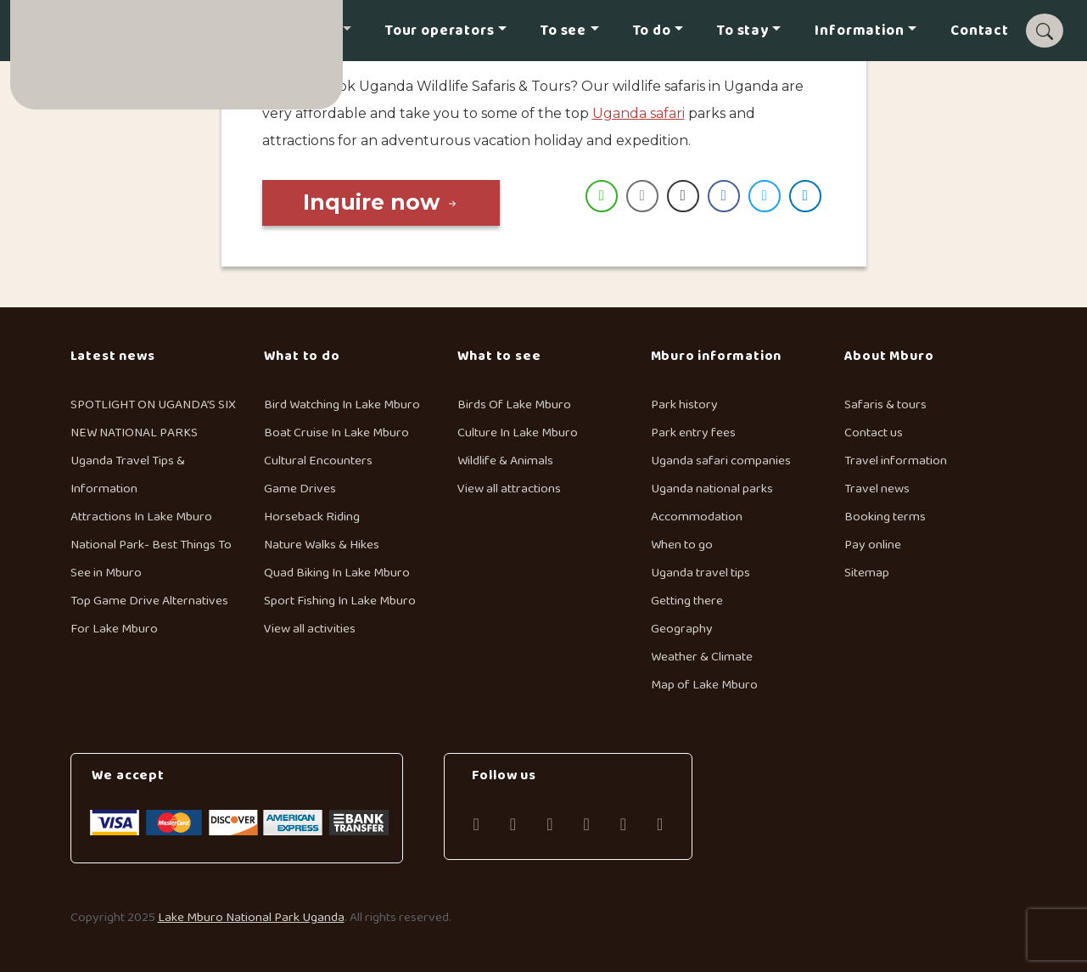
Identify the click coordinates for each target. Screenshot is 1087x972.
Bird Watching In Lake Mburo (342, 404)
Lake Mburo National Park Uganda (251, 917)
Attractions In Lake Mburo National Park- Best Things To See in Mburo (151, 544)
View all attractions (509, 488)
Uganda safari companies (721, 460)
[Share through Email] (642, 196)
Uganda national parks (712, 488)
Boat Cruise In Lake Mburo (336, 432)
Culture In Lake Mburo (517, 432)
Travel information (895, 460)
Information (859, 31)
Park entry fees (693, 432)
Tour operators (440, 31)
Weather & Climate (702, 656)
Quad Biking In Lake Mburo (337, 572)
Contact (979, 31)
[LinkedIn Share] (805, 196)
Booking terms (885, 516)
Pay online (872, 544)
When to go (682, 544)
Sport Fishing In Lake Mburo (340, 600)
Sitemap (866, 572)
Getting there (687, 600)
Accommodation (696, 516)
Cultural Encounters (318, 460)
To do (652, 31)
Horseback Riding (312, 516)
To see (563, 31)
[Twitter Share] (764, 196)
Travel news (877, 488)
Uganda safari (638, 113)
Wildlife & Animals (505, 460)
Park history (684, 404)
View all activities (310, 628)
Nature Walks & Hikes (321, 544)
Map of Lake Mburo (704, 684)
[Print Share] (683, 196)
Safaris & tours (885, 404)
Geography (682, 628)
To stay (743, 31)
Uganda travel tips (700, 572)
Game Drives (300, 488)
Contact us (873, 432)
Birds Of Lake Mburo (514, 404)
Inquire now (381, 202)
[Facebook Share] (724, 196)
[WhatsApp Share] (602, 196)
